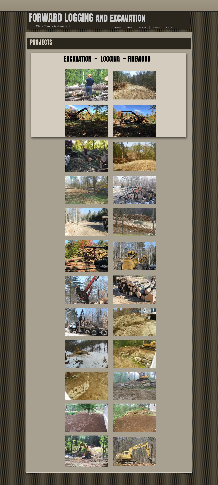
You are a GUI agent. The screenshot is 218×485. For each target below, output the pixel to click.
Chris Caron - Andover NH (52, 26)
